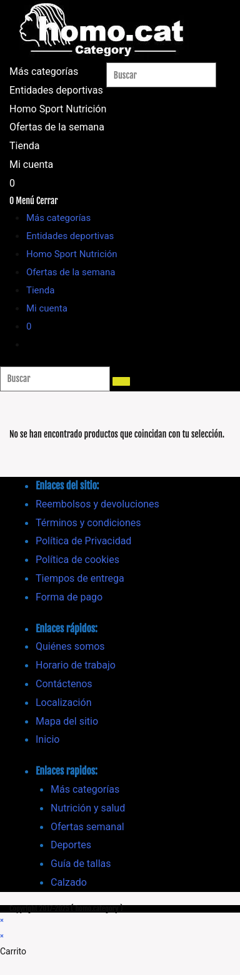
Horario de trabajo (76, 665)
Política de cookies (77, 560)
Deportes (71, 845)
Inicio (47, 739)
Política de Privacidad (83, 541)
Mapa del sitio (67, 721)
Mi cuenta (47, 308)
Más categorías (58, 217)
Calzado (69, 882)
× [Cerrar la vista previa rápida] (2, 920)
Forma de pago (69, 597)
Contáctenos (64, 684)
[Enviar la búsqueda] (121, 381)
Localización (63, 702)
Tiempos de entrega (80, 578)
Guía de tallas (81, 864)
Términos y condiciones (88, 523)
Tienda (40, 290)
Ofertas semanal (87, 827)
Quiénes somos (70, 646)
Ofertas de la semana (70, 272)
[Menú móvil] (37, 200)
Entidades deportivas (70, 236)
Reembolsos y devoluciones (97, 504)
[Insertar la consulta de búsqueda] (161, 74)
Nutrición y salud (88, 808)
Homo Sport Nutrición (72, 254)
